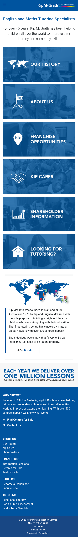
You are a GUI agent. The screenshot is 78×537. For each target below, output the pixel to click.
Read (24, 350)
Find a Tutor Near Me (15, 508)
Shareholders (11, 452)
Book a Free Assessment (18, 504)
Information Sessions (16, 464)
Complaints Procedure (38, 533)
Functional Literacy (14, 500)
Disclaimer (38, 526)
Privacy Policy (38, 529)
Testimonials (10, 472)
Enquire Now (10, 488)
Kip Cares (8, 448)
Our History (9, 444)
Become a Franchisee (16, 484)
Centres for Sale (12, 468)
